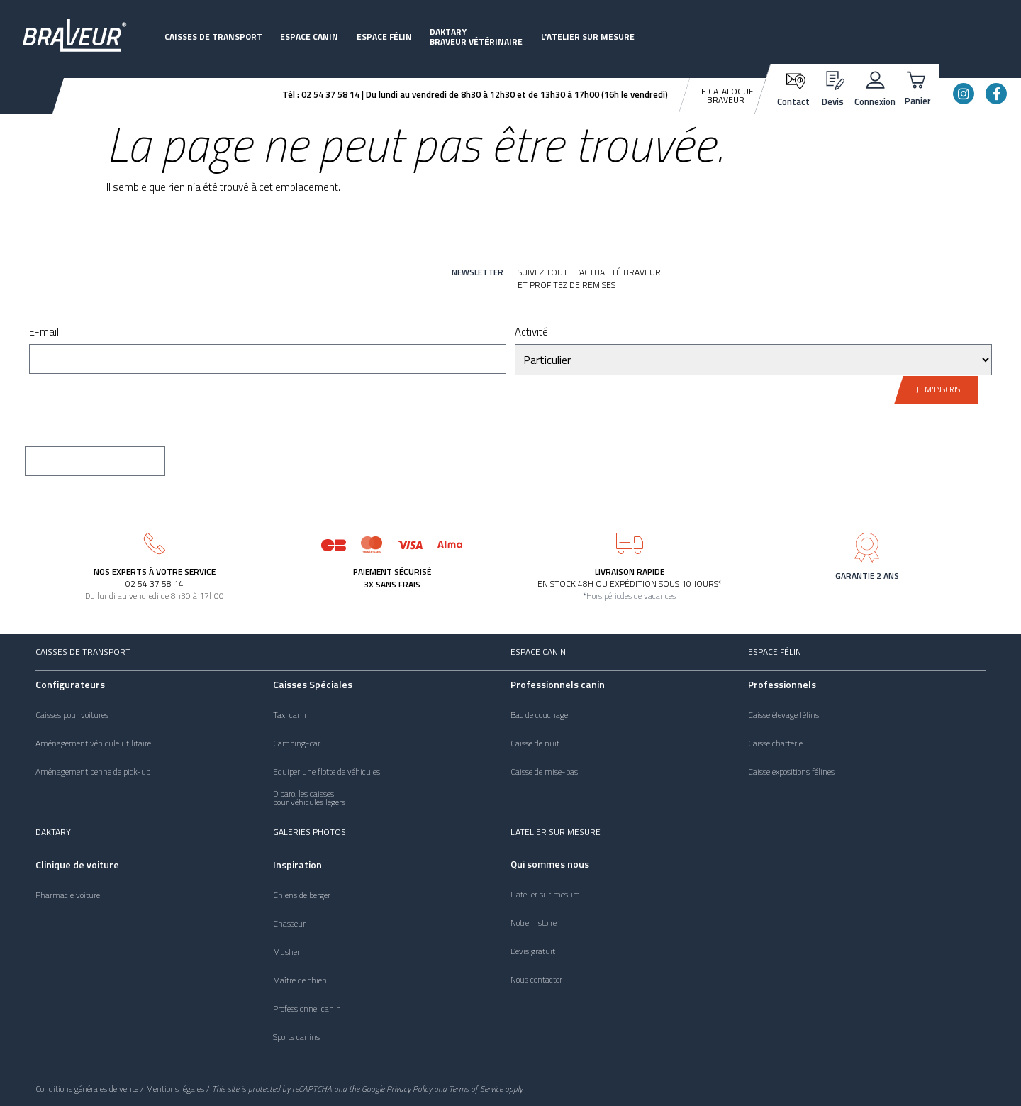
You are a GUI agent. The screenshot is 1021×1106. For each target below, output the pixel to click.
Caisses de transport (213, 36)
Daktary (53, 832)
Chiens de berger (301, 895)
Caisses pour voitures (71, 715)
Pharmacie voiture (67, 895)
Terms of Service (476, 1088)
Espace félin (384, 36)
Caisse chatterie (775, 743)
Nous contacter (536, 979)
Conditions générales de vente (86, 1088)
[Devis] (832, 78)
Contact (793, 101)
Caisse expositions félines (791, 772)
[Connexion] (875, 78)
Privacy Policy (409, 1088)
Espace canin (309, 36)
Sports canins (296, 1037)
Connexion (875, 101)
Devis (833, 101)
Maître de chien (300, 980)
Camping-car (296, 743)
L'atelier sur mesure (588, 36)
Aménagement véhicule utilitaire (93, 743)
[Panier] (917, 78)
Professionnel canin (307, 1009)
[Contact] (793, 79)
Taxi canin (291, 715)
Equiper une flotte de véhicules (326, 772)
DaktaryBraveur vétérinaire (476, 36)
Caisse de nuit (534, 743)
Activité (531, 333)
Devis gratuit (532, 951)
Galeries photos (309, 832)
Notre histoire (533, 923)
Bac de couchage (539, 715)
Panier (918, 101)
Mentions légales (175, 1088)
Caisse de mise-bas (544, 772)
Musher (286, 952)
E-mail (44, 333)
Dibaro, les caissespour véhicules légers (309, 798)
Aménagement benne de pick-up (92, 772)
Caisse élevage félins (783, 715)
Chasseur (289, 923)
